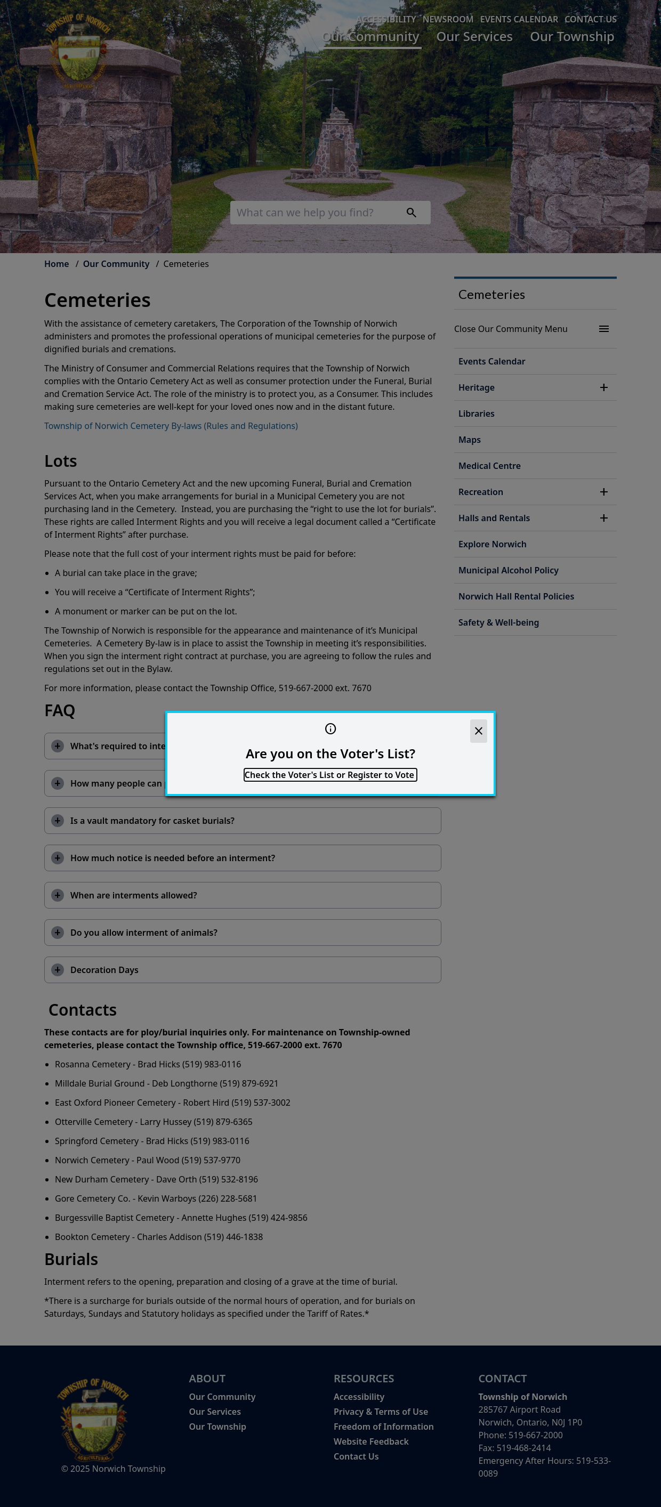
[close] (478, 731)
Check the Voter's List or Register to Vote (330, 775)
